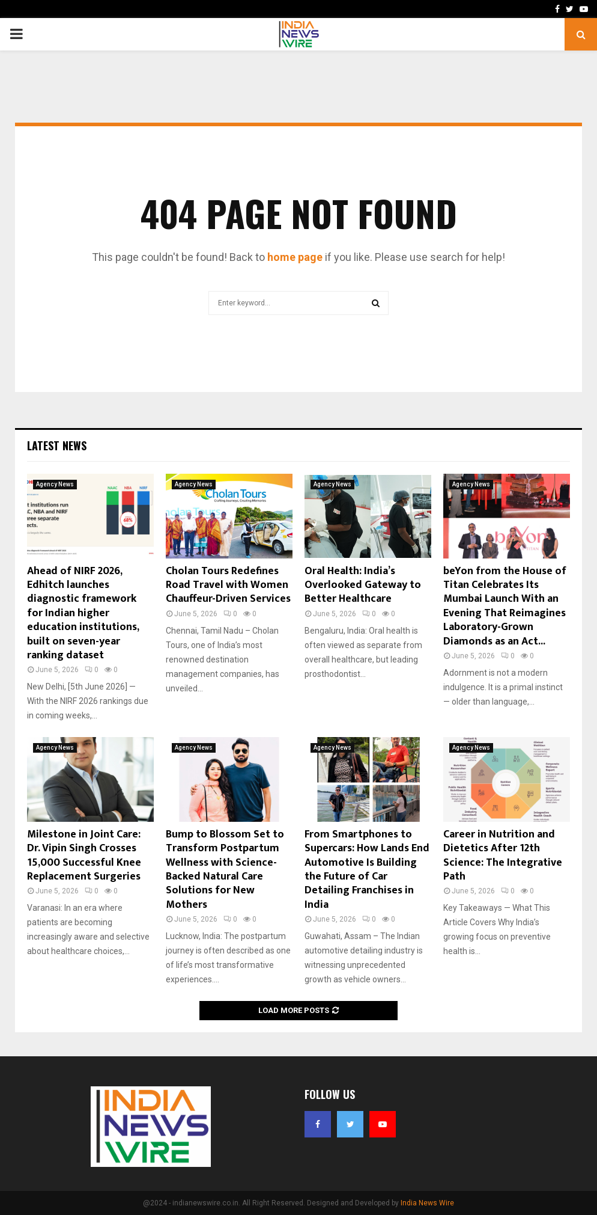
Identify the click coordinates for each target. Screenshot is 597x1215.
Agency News (55, 484)
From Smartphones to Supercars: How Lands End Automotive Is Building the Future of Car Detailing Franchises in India (367, 869)
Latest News (56, 445)
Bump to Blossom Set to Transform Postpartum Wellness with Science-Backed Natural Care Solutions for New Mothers (225, 869)
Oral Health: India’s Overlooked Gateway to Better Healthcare (363, 585)
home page (295, 257)
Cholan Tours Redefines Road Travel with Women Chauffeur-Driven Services (228, 585)
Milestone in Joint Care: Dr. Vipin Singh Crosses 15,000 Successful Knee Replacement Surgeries (84, 855)
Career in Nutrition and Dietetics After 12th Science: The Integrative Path (502, 855)
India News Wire (427, 1203)
